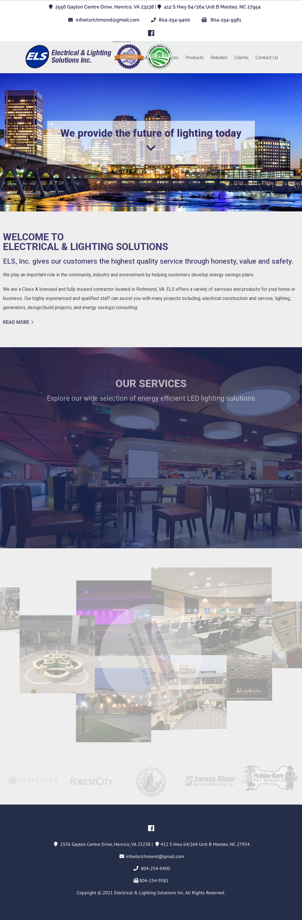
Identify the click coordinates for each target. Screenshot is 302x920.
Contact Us (266, 57)
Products (195, 57)
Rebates (219, 57)
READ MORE (16, 322)
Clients (241, 57)
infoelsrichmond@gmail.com (107, 20)
